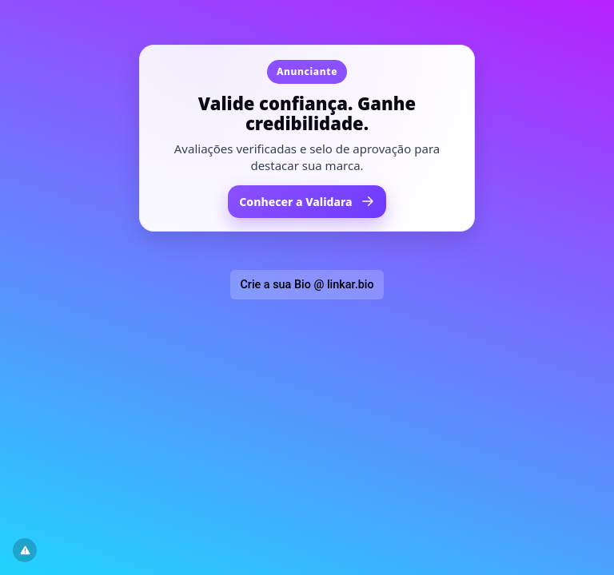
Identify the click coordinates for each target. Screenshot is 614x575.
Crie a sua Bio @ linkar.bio (306, 284)
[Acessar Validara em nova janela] (307, 138)
